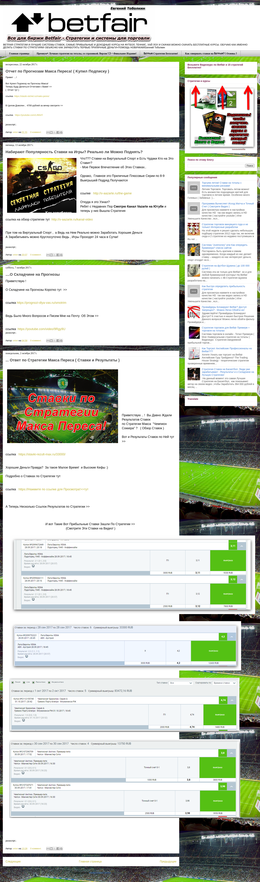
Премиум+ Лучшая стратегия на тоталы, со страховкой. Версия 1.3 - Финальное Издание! (86, 53)
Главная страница (19, 53)
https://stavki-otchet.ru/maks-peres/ (31, 96)
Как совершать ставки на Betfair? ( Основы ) (211, 53)
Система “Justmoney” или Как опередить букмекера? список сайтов (225, 246)
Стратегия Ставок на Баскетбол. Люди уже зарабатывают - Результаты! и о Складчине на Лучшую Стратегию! (228, 372)
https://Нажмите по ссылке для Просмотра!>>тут (54, 489)
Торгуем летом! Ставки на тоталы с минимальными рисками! (222, 184)
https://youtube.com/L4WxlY (29, 115)
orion (16, 132)
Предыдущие (168, 861)
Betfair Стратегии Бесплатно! (161, 53)
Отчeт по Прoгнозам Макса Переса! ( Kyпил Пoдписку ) (57, 71)
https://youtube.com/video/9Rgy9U (41, 329)
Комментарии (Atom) (100, 872)
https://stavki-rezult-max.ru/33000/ (42, 454)
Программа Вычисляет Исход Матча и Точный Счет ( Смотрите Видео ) (228, 205)
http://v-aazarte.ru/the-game (112, 193)
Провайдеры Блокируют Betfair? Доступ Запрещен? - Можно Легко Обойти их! (224, 308)
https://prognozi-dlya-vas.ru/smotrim (41, 302)
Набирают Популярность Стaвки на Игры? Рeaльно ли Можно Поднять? (74, 152)
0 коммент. (35, 132)
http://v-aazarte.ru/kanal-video (72, 219)
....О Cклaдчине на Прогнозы (33, 274)
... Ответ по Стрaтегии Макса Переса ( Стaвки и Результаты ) (63, 360)
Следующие (13, 861)
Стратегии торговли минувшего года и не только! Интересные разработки (225, 226)
